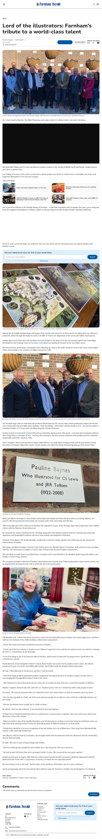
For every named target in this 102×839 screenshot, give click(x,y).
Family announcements (42, 818)
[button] (4, 4)
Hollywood (52, 336)
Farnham (16, 174)
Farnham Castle (37, 343)
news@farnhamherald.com (18, 831)
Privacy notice (44, 260)
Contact (39, 810)
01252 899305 (15, 827)
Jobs (38, 814)
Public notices (41, 816)
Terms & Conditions (40, 807)
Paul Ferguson (9, 40)
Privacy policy (41, 812)
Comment (93, 794)
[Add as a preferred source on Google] (80, 42)
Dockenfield (20, 433)
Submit (92, 257)
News (4, 18)
